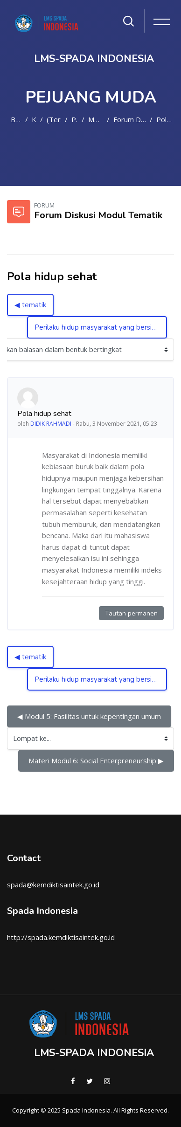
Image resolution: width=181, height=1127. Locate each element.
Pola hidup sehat (165, 119)
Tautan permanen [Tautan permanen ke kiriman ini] (131, 613)
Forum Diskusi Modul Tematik (129, 119)
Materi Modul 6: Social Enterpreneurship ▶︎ (96, 760)
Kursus (34, 119)
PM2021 (74, 119)
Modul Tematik (95, 119)
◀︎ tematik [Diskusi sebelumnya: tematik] (30, 305)
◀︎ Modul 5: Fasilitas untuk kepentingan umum (89, 716)
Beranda (16, 119)
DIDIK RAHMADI (50, 424)
